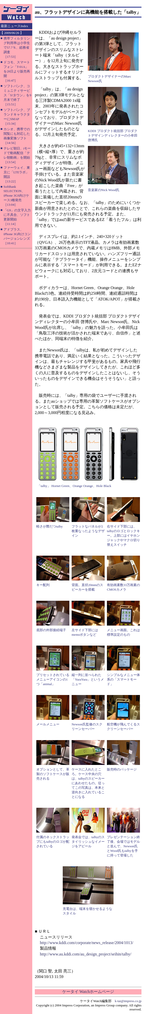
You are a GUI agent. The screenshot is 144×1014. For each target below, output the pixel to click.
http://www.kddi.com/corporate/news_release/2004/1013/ (86, 943)
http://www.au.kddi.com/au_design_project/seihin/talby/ (85, 954)
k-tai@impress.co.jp (128, 1001)
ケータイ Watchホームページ (88, 991)
